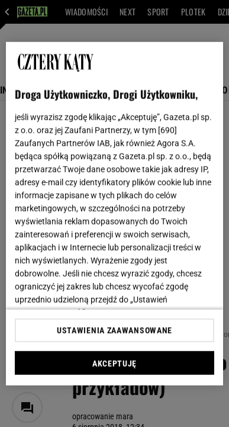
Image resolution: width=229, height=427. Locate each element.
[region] (115, 213)
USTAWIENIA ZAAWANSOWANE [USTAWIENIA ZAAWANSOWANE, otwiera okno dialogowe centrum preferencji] (114, 330)
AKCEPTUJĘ (114, 363)
